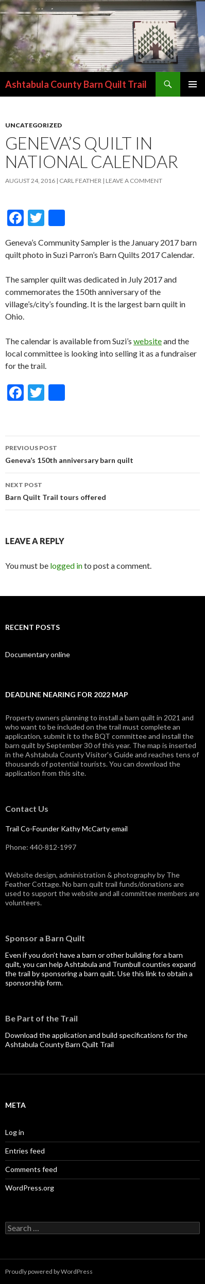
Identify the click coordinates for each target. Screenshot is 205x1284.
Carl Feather (80, 180)
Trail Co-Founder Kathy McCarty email (66, 828)
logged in (66, 565)
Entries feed (25, 1150)
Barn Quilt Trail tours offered (102, 490)
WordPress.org (29, 1187)
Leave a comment (134, 180)
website (147, 341)
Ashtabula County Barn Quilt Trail (76, 84)
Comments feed (31, 1169)
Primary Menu (192, 84)
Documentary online (37, 654)
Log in (14, 1132)
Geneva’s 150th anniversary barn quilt (102, 453)
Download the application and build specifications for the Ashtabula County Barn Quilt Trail (96, 1040)
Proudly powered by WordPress (49, 1271)
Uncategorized (33, 125)
